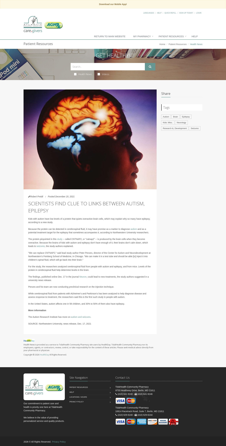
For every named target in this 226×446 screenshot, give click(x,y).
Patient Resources (171, 36)
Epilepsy (186, 117)
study (59, 239)
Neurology (181, 122)
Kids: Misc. (168, 122)
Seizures (195, 128)
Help (159, 13)
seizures (41, 246)
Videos (103, 74)
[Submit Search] (150, 66)
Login (198, 13)
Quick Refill (170, 13)
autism (133, 229)
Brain (175, 117)
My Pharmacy (142, 36)
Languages (148, 13)
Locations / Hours (78, 397)
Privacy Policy (77, 402)
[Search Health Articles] (108, 66)
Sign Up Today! (186, 13)
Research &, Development (175, 128)
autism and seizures (81, 317)
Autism (166, 117)
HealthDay (44, 354)
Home (162, 44)
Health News (83, 74)
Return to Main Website (109, 36)
